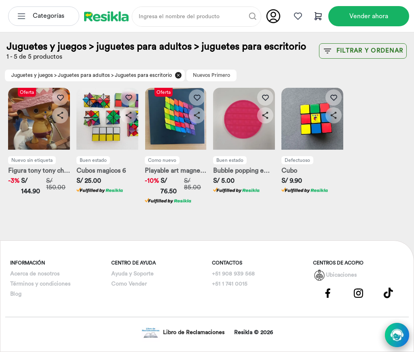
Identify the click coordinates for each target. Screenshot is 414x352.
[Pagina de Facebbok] (328, 292)
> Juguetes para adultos (82, 75)
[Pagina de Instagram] (358, 292)
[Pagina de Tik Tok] (388, 292)
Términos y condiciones (40, 284)
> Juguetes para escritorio (141, 75)
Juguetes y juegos (32, 75)
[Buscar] (253, 16)
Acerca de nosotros (34, 274)
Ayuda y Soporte (132, 274)
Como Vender (129, 284)
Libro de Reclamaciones (183, 333)
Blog (15, 294)
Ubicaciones (341, 275)
